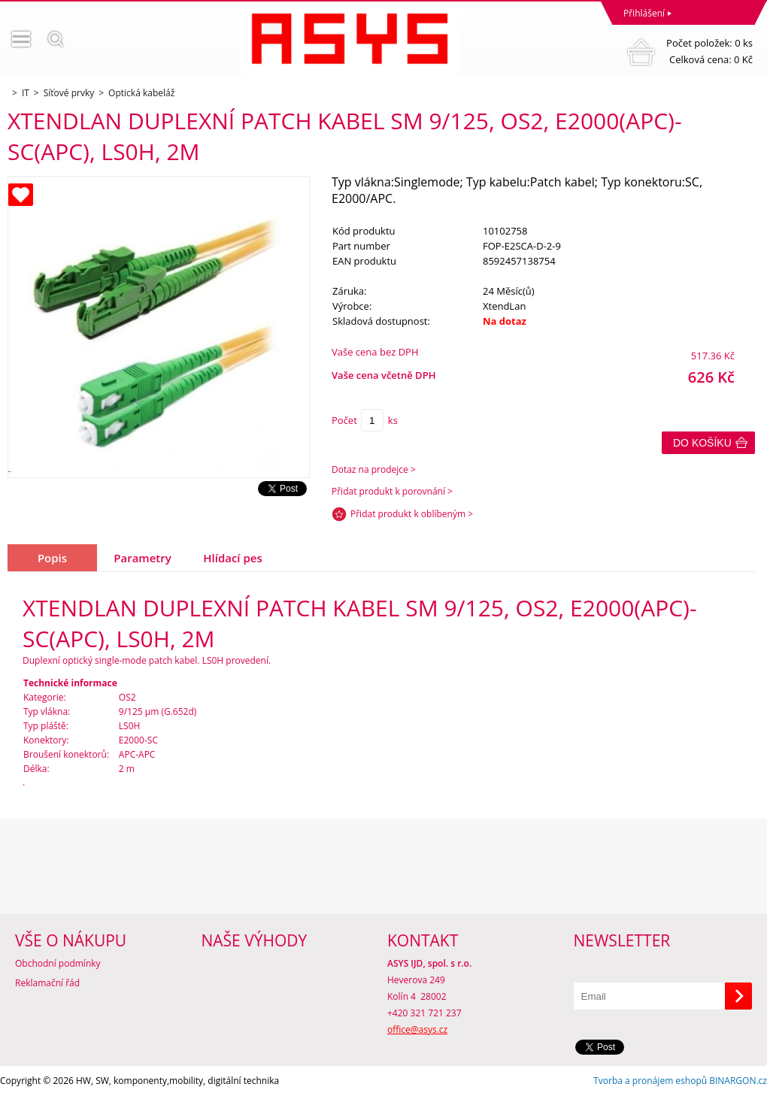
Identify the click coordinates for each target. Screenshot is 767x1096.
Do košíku (702, 443)
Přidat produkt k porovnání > (392, 491)
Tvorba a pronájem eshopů (650, 1080)
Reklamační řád (47, 982)
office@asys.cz (417, 1029)
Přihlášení (644, 13)
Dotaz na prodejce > (374, 469)
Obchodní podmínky (58, 963)
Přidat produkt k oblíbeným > (411, 513)
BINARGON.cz (738, 1080)
